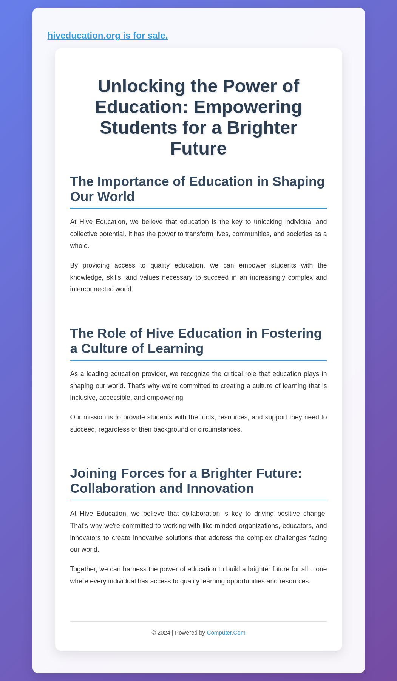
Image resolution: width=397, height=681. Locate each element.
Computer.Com (226, 632)
